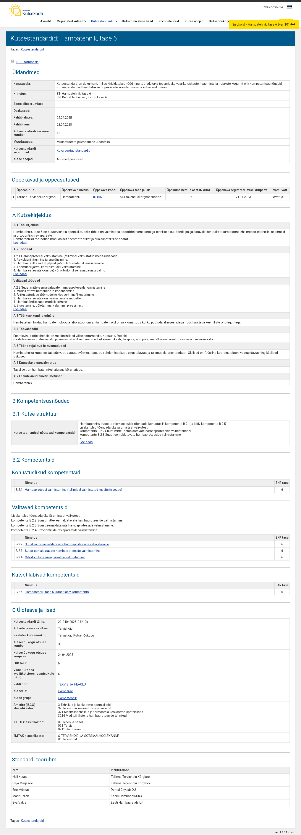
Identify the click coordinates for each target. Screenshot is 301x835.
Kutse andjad (194, 21)
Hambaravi (65, 691)
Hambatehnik (67, 698)
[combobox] (289, 8)
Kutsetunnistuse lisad (137, 21)
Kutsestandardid (103, 21)
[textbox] (288, 7)
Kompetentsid (169, 21)
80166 (97, 197)
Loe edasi (20, 243)
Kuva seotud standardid (73, 151)
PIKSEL (291, 832)
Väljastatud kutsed (71, 21)
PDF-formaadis (27, 62)
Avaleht (45, 21)
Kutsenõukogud (220, 21)
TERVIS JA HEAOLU (72, 684)
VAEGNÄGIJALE (273, 6)
